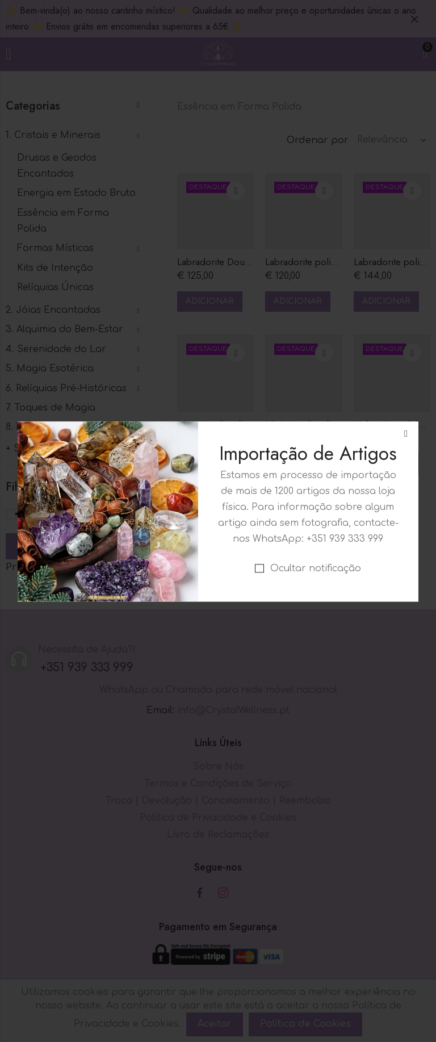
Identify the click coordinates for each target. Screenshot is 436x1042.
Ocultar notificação (315, 512)
